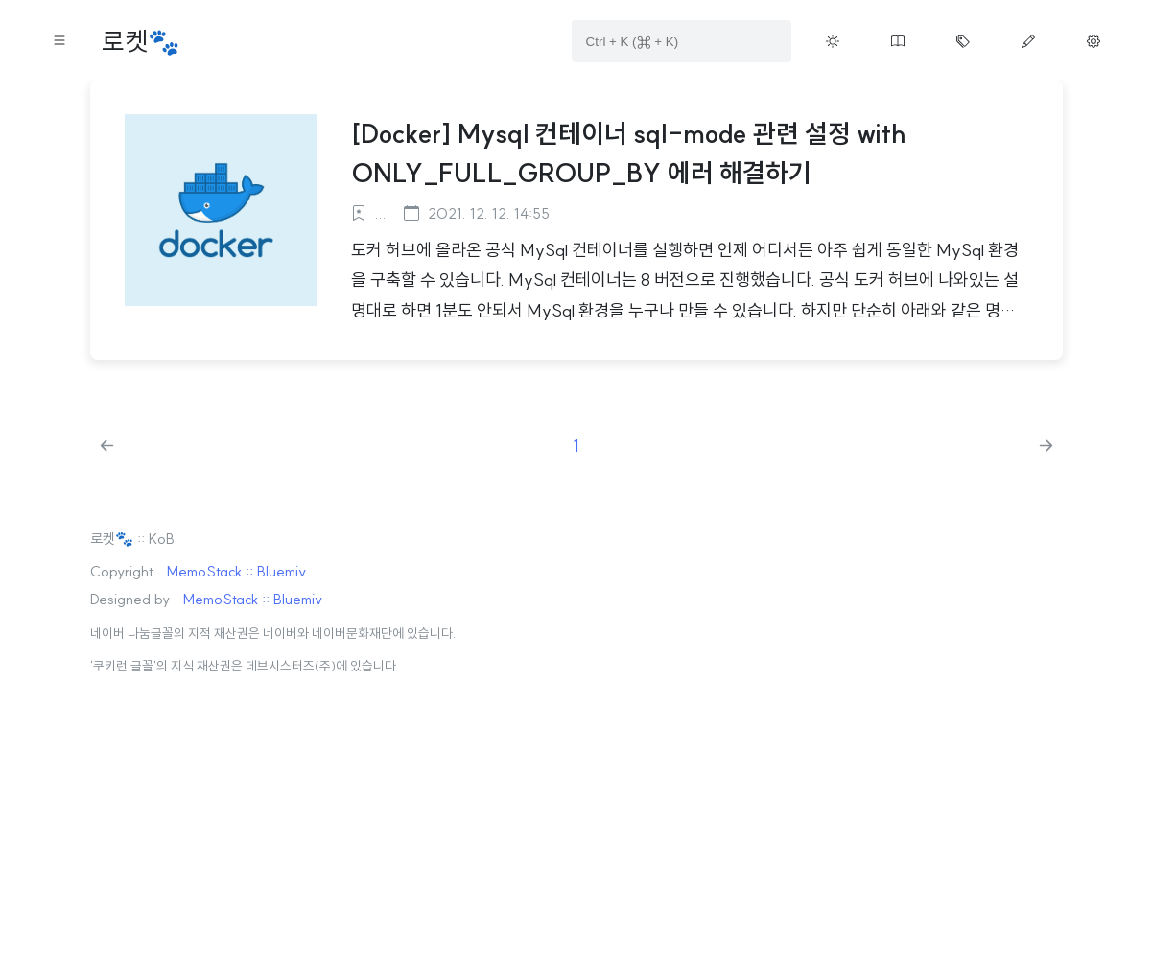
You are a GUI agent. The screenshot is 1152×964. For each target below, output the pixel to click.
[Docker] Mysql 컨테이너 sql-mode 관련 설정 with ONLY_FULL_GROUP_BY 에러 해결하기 (628, 153)
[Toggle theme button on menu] (833, 41)
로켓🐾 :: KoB (132, 538)
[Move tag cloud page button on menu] (963, 41)
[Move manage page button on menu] (1093, 41)
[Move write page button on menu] (1028, 41)
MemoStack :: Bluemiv (236, 571)
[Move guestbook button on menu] (898, 41)
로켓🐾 (141, 42)
